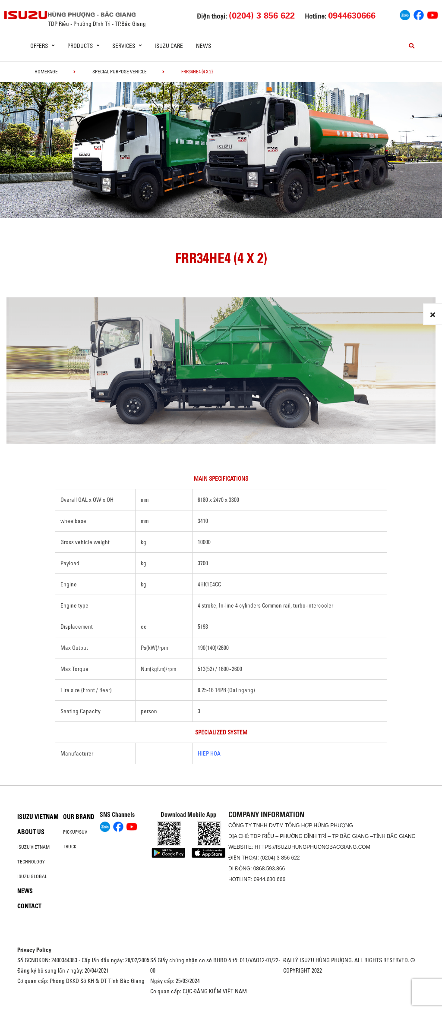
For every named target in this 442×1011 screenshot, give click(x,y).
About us (30, 832)
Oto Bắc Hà (221, 1008)
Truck (69, 847)
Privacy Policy (34, 949)
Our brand (79, 817)
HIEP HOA (209, 753)
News (203, 45)
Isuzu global (32, 876)
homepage (46, 72)
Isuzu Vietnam (38, 817)
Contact (29, 906)
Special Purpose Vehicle (119, 72)
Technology (31, 862)
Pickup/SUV (75, 832)
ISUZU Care (169, 45)
